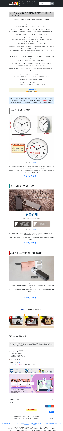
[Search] (45, 3)
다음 (15, 364)
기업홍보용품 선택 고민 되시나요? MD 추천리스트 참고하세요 (28, 416)
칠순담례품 (51, 423)
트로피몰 (46, 423)
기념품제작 (33, 2)
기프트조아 (34, 162)
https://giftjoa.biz (22, 362)
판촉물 (19, 3)
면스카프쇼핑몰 (29, 423)
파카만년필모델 (20, 423)
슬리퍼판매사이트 (38, 423)
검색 (52, 3)
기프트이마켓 (12, 423)
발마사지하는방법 (35, 424)
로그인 (36, 3)
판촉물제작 (24, 2)
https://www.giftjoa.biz (16, 402)
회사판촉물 (58, 423)
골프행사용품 (5, 423)
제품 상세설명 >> (31, 175)
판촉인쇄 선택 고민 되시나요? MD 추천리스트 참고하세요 (27, 418)
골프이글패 (26, 424)
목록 (51, 412)
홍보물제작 (28, 2)
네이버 (11, 364)
